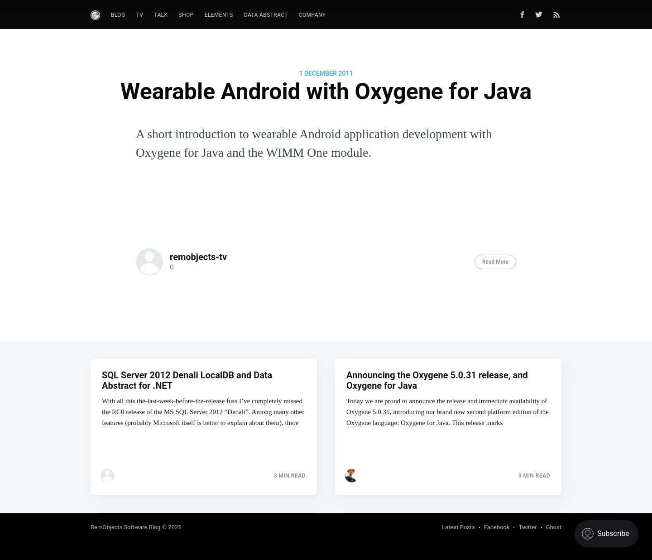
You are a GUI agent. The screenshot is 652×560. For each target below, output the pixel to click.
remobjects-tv (198, 256)
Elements (219, 15)
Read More (495, 262)
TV (140, 15)
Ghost (553, 527)
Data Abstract (266, 15)
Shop (185, 15)
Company (312, 15)
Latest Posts (458, 527)
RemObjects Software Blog (126, 527)
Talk (161, 15)
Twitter (527, 527)
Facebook (496, 527)
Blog (118, 15)
